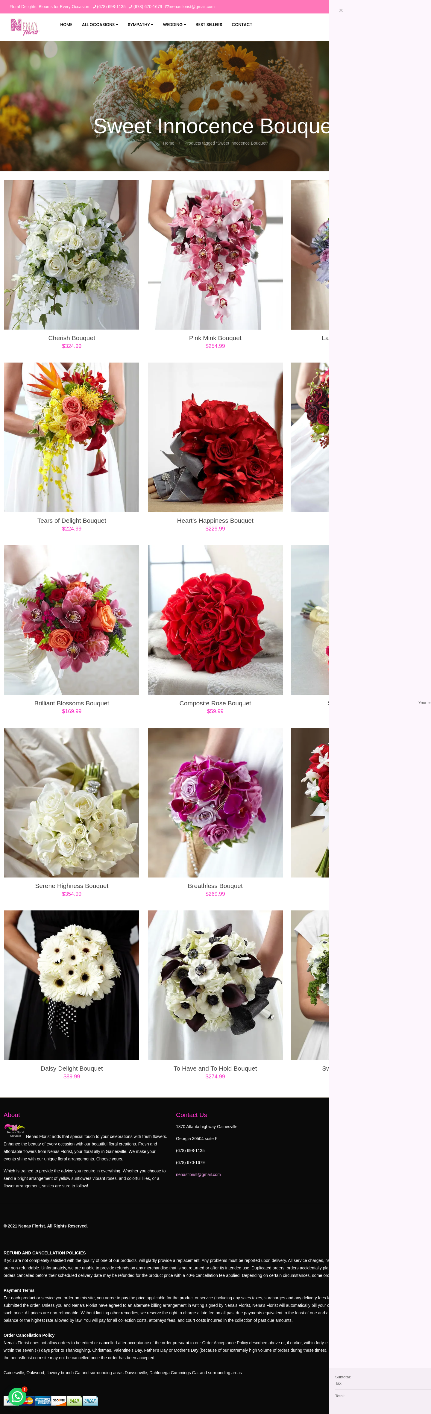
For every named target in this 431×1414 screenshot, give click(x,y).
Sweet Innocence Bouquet (358, 1068)
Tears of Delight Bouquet (71, 520)
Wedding (174, 25)
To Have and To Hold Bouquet (215, 1068)
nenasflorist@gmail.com (198, 1174)
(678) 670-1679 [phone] (147, 6)
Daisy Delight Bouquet (72, 1068)
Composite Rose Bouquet (215, 703)
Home (66, 25)
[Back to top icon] (421, 1216)
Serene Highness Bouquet (71, 885)
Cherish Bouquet (71, 337)
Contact (242, 25)
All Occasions (100, 25)
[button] (17, 1397)
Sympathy (140, 25)
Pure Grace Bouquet (358, 520)
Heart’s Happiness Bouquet (215, 520)
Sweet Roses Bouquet (359, 703)
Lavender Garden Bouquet (359, 337)
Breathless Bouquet (215, 885)
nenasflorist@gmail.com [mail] (192, 6)
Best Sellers (209, 25)
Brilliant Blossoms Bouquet (71, 703)
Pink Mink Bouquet (215, 337)
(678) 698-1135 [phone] (111, 6)
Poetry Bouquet (358, 885)
